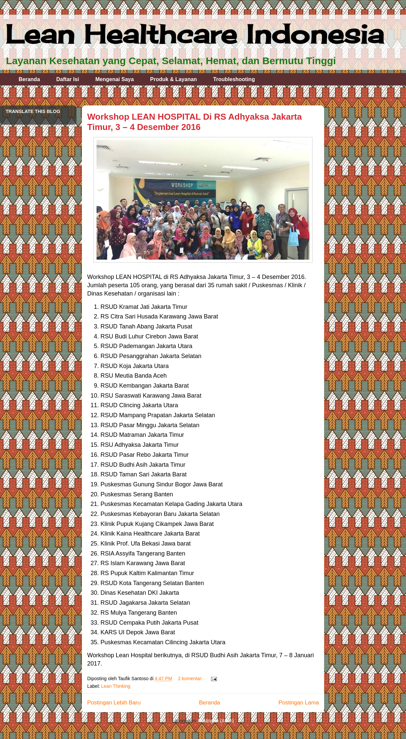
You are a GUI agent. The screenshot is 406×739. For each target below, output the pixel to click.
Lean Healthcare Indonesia (194, 34)
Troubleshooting (234, 79)
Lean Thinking (115, 686)
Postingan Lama (299, 702)
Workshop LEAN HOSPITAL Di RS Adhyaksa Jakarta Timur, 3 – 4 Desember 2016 (194, 122)
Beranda (29, 79)
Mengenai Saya (115, 79)
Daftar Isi (67, 79)
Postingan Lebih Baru (113, 702)
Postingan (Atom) (216, 720)
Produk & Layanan (173, 79)
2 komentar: (191, 678)
